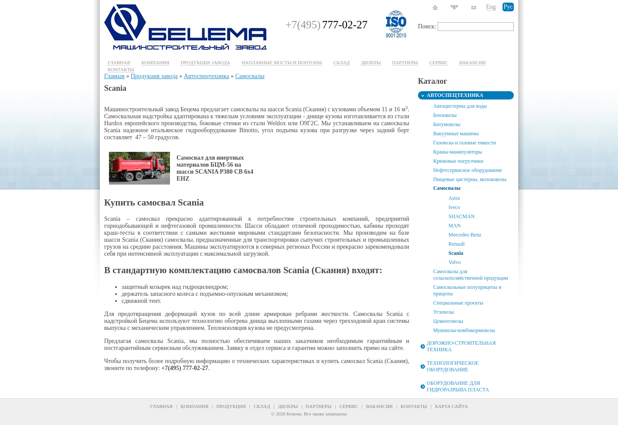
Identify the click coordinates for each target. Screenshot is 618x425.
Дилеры (370, 62)
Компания (156, 62)
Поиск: (427, 26)
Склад (341, 62)
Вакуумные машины (456, 133)
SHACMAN (461, 216)
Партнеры (405, 62)
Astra (454, 198)
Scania (455, 253)
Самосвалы (250, 76)
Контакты (121, 69)
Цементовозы (448, 321)
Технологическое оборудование (453, 366)
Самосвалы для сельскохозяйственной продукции (470, 274)
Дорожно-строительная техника (461, 346)
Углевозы (443, 312)
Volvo (454, 262)
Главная (119, 62)
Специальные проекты (458, 303)
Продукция (231, 406)
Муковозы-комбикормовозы (464, 330)
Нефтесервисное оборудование (467, 170)
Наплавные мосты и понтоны (281, 62)
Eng (491, 6)
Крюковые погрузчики (458, 161)
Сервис (349, 406)
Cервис (438, 62)
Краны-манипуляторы (457, 152)
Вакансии (472, 62)
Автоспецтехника (206, 76)
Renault (456, 244)
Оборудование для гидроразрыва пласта (458, 386)
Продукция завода (205, 62)
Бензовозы (445, 115)
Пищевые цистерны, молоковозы (469, 179)
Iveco (454, 207)
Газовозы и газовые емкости (464, 143)
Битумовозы (446, 124)
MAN (454, 226)
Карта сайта (451, 406)
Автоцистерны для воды (460, 106)
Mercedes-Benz (464, 235)
